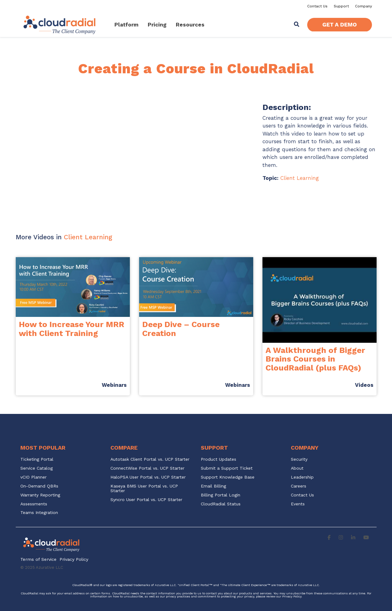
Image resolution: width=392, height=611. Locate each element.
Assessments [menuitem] (33, 504)
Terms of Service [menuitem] (38, 559)
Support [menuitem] (341, 6)
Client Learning (299, 178)
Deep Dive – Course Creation (181, 329)
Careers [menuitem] (298, 486)
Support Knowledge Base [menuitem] (227, 477)
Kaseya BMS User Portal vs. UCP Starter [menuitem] (144, 488)
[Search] (296, 25)
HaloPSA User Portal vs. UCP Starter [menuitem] (148, 477)
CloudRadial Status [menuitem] (221, 504)
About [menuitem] (297, 468)
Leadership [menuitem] (302, 477)
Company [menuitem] (363, 6)
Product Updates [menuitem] (218, 459)
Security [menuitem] (299, 459)
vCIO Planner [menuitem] (33, 477)
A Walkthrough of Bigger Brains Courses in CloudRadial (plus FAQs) (315, 359)
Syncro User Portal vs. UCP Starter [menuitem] (146, 499)
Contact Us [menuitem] (317, 6)
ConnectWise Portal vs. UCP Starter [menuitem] (147, 468)
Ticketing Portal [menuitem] (36, 459)
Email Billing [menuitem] (213, 486)
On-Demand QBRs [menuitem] (39, 486)
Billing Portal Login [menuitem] (220, 495)
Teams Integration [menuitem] (39, 512)
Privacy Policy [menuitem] (74, 559)
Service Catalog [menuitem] (37, 468)
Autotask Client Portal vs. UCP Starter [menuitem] (149, 459)
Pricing (157, 25)
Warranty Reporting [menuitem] (40, 495)
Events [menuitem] (298, 504)
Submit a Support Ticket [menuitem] (227, 468)
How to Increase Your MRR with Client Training (71, 329)
